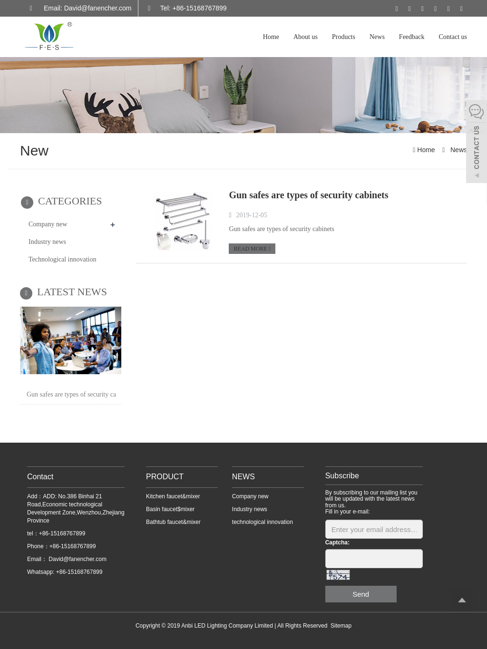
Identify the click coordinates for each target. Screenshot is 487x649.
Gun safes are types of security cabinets (308, 195)
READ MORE (252, 248)
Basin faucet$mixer (170, 509)
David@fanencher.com (77, 559)
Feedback (412, 36)
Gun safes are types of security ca (71, 394)
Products (343, 36)
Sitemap (341, 625)
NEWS (243, 477)
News (377, 36)
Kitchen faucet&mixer (173, 496)
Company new (48, 224)
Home (271, 36)
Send (360, 594)
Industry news (47, 241)
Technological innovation (62, 259)
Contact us (453, 36)
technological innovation (262, 522)
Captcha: (337, 542)
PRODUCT (165, 477)
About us (305, 36)
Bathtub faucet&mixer (173, 522)
